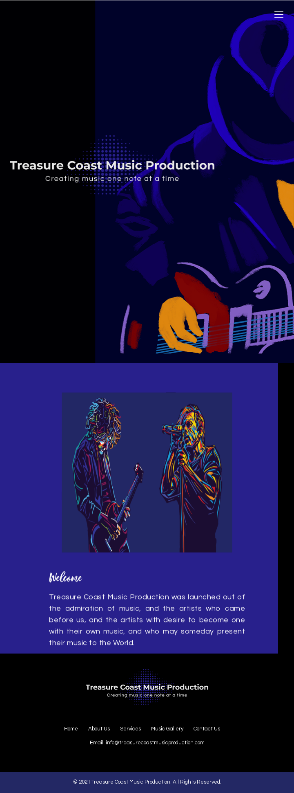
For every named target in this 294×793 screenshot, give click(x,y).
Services (130, 729)
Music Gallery (167, 729)
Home (71, 729)
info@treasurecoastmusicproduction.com (155, 743)
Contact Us (207, 729)
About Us (99, 729)
